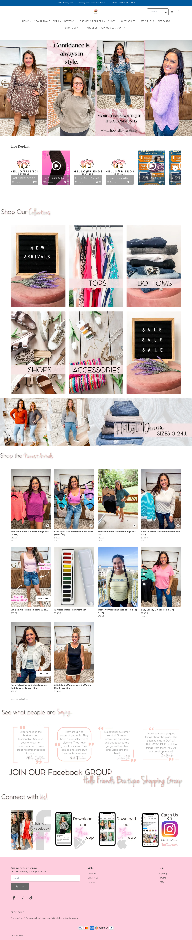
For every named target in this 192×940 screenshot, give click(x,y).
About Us (92, 28)
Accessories (128, 21)
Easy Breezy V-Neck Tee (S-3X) (157, 609)
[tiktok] (31, 898)
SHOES (111, 21)
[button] (175, 168)
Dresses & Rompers (91, 21)
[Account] (172, 11)
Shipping (163, 873)
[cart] (179, 11)
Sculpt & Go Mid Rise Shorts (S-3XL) (29, 609)
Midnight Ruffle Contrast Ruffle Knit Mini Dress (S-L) (73, 686)
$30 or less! (147, 21)
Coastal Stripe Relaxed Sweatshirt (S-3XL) (161, 533)
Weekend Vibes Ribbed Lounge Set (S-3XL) (30, 533)
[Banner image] (96, 88)
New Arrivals (42, 21)
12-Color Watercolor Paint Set (70, 609)
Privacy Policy (17, 936)
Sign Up (19, 886)
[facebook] (14, 898)
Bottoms (69, 21)
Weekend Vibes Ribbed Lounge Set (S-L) (116, 533)
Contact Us (93, 878)
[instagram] (22, 898)
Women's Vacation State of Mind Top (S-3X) (118, 611)
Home (25, 21)
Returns (91, 882)
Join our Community (113, 28)
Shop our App (73, 28)
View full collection (19, 699)
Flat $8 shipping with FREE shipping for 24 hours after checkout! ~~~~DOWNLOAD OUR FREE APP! (96, 3)
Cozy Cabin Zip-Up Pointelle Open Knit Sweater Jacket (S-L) (29, 686)
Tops (56, 21)
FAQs (161, 882)
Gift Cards (163, 21)
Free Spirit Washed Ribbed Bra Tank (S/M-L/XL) (73, 533)
